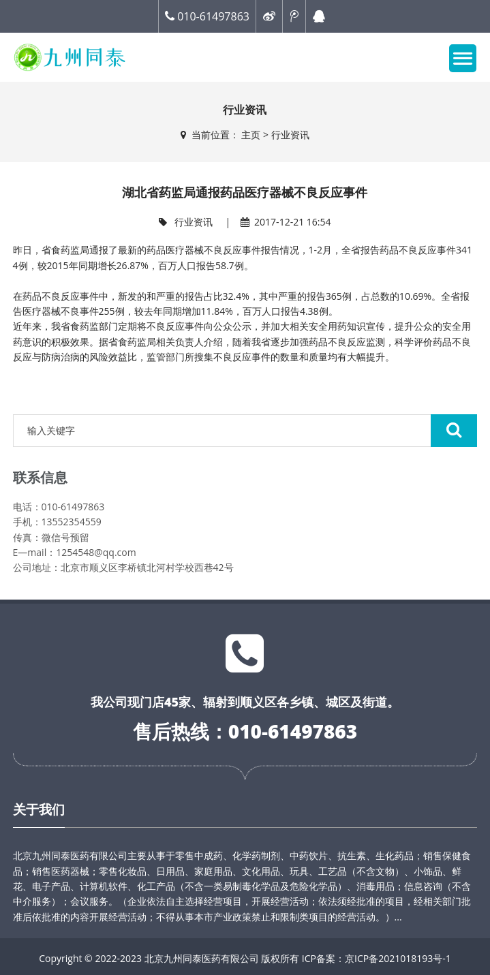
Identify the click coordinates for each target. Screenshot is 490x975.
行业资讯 (290, 134)
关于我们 (39, 809)
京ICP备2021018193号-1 (398, 958)
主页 (250, 134)
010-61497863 (207, 16)
